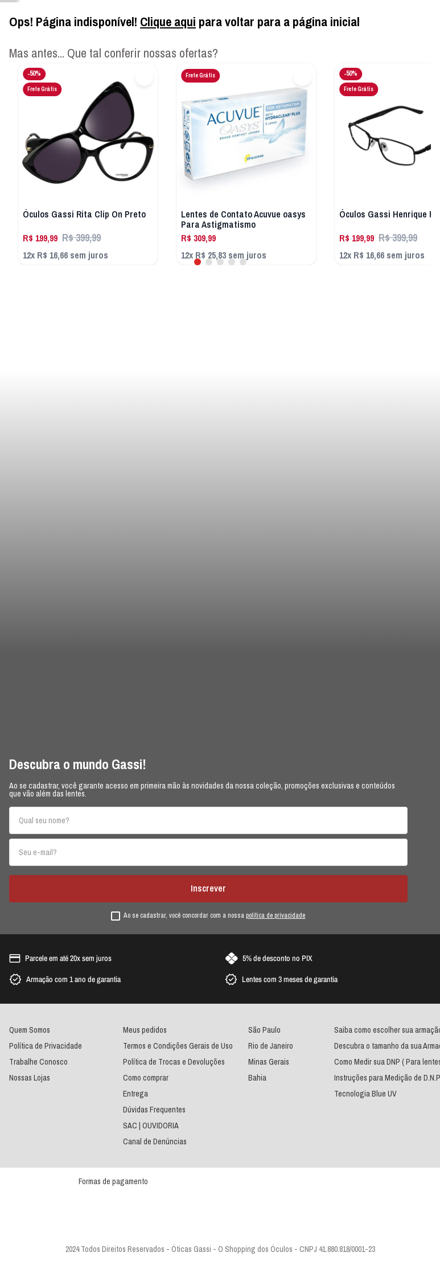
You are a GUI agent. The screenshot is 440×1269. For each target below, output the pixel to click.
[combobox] (227, 570)
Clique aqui (168, 1143)
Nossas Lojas (412, 9)
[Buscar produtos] (283, 570)
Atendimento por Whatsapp (44, 9)
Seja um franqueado (362, 9)
